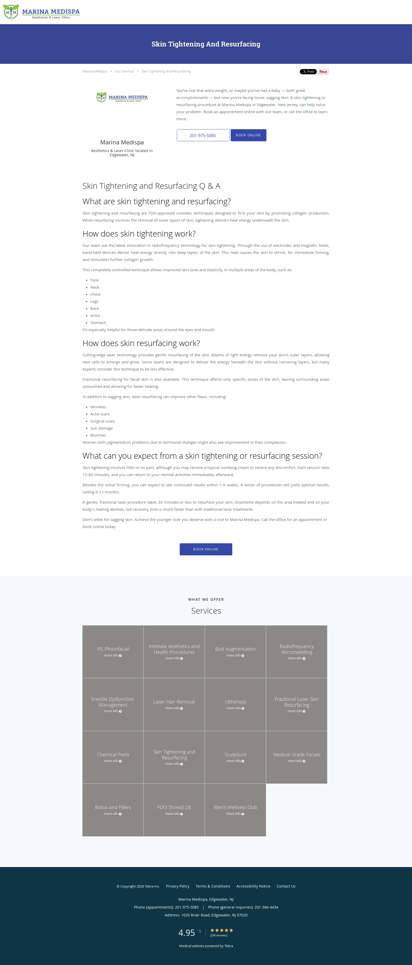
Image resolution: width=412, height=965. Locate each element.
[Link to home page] (40, 12)
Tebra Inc (152, 886)
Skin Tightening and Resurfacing (166, 71)
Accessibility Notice (253, 886)
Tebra (228, 945)
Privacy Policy (177, 886)
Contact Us (286, 886)
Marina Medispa (95, 71)
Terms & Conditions (213, 886)
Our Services (124, 71)
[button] (203, 135)
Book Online (248, 135)
